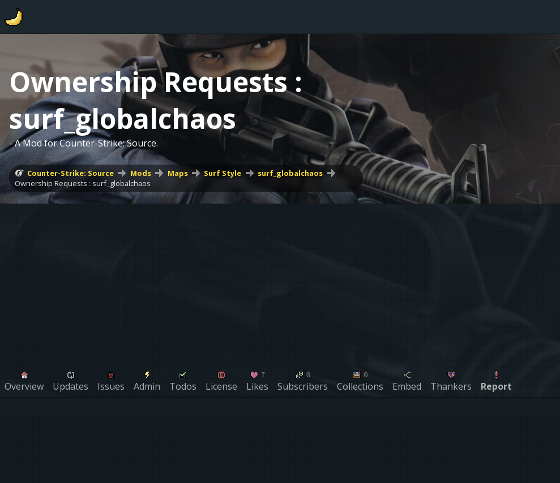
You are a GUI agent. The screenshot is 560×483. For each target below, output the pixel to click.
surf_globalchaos (290, 173)
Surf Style (222, 173)
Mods (140, 173)
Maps (178, 173)
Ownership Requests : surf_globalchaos (83, 183)
